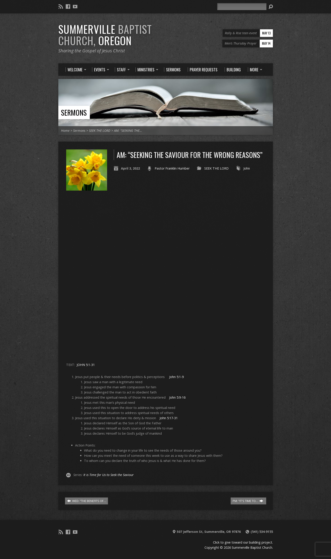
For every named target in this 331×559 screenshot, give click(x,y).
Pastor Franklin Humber (172, 168)
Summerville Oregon (105, 34)
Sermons (74, 112)
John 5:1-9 (176, 377)
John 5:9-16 (177, 397)
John (246, 168)
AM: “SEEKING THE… (128, 130)
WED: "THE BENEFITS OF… (86, 501)
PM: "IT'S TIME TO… (248, 501)
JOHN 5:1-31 (86, 365)
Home (65, 130)
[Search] (241, 6)
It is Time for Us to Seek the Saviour (108, 475)
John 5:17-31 (169, 418)
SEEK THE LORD (99, 130)
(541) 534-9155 (262, 531)
